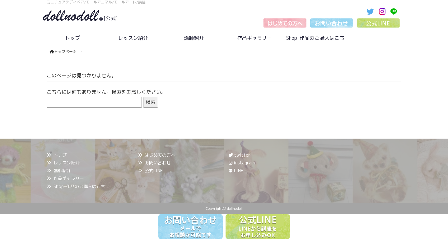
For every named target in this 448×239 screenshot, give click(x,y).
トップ (60, 155)
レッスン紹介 (67, 163)
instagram (242, 163)
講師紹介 (62, 170)
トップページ (63, 51)
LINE (238, 170)
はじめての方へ (160, 155)
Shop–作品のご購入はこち (79, 186)
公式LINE (154, 170)
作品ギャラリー (69, 178)
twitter (239, 155)
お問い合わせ (158, 163)
